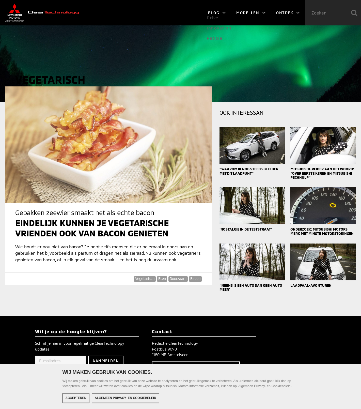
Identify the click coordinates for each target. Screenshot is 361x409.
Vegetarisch (144, 278)
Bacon (195, 278)
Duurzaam (178, 278)
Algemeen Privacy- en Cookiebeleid (125, 399)
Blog (217, 13)
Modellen (251, 13)
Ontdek (288, 13)
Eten (162, 278)
